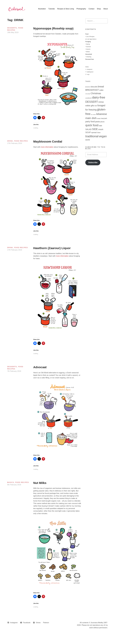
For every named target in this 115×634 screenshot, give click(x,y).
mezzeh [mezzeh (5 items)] (104, 118)
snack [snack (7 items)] (100, 129)
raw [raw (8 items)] (100, 125)
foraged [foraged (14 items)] (101, 105)
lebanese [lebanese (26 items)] (101, 114)
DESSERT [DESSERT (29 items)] (91, 101)
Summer (88, 46)
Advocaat (40, 367)
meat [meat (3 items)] (98, 118)
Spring (88, 44)
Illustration (42, 9)
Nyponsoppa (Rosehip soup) (53, 28)
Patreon (46, 622)
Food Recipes (21, 141)
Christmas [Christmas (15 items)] (96, 93)
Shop (99, 9)
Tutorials (51, 9)
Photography (81, 9)
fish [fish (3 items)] (96, 106)
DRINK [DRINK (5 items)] (101, 102)
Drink (10, 141)
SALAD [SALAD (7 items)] (88, 129)
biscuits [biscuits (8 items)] (94, 87)
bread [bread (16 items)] (101, 86)
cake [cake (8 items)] (101, 90)
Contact (91, 9)
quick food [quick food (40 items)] (91, 125)
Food (86, 34)
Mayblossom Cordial (47, 141)
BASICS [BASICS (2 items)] (87, 87)
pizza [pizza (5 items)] (102, 122)
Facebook (26, 622)
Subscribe (92, 162)
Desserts (12, 28)
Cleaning (88, 56)
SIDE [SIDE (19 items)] (95, 129)
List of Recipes (90, 36)
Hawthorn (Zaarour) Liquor (52, 248)
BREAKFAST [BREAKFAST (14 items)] (92, 90)
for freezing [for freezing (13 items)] (91, 109)
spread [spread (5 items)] (94, 132)
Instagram (14, 622)
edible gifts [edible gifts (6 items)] (89, 106)
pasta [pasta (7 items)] (97, 122)
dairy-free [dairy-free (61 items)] (98, 97)
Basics (10, 482)
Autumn (88, 49)
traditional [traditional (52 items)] (91, 136)
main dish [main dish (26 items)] (90, 118)
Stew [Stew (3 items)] (98, 132)
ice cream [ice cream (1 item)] (93, 114)
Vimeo (38, 622)
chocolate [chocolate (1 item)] (87, 93)
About (105, 9)
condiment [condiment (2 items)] (88, 98)
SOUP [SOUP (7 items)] (88, 132)
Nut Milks (39, 483)
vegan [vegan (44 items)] (103, 136)
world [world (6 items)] (87, 140)
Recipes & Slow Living (65, 9)
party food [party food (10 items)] (90, 121)
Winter (88, 51)
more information (47, 147)
